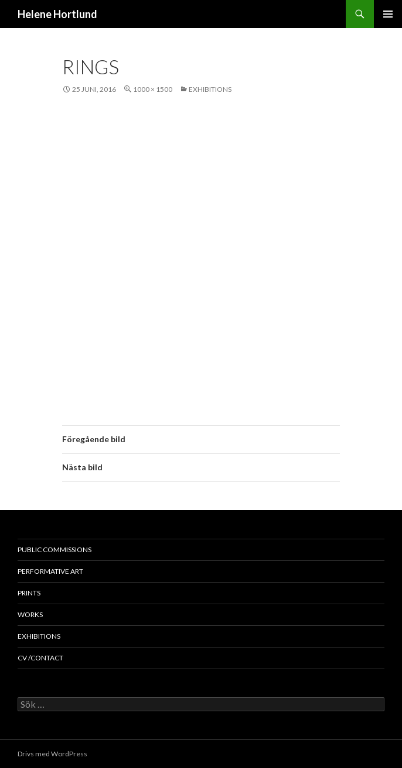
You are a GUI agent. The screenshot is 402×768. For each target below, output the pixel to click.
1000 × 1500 (152, 89)
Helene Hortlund (57, 14)
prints (29, 592)
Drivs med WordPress (52, 753)
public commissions (54, 549)
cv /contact (40, 657)
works (30, 614)
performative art (50, 571)
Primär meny (388, 14)
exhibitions (210, 89)
